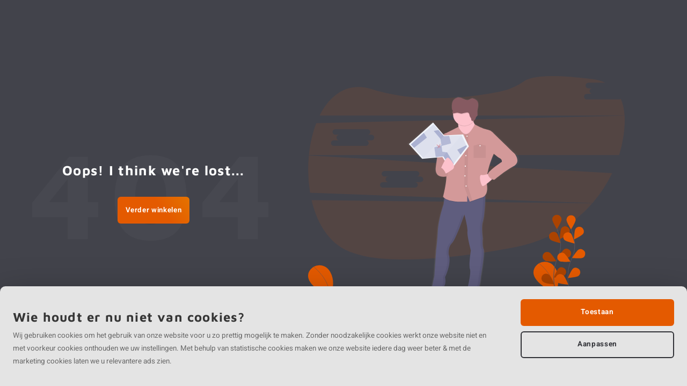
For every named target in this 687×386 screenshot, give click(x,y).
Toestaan (597, 312)
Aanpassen (597, 344)
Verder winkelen (154, 210)
